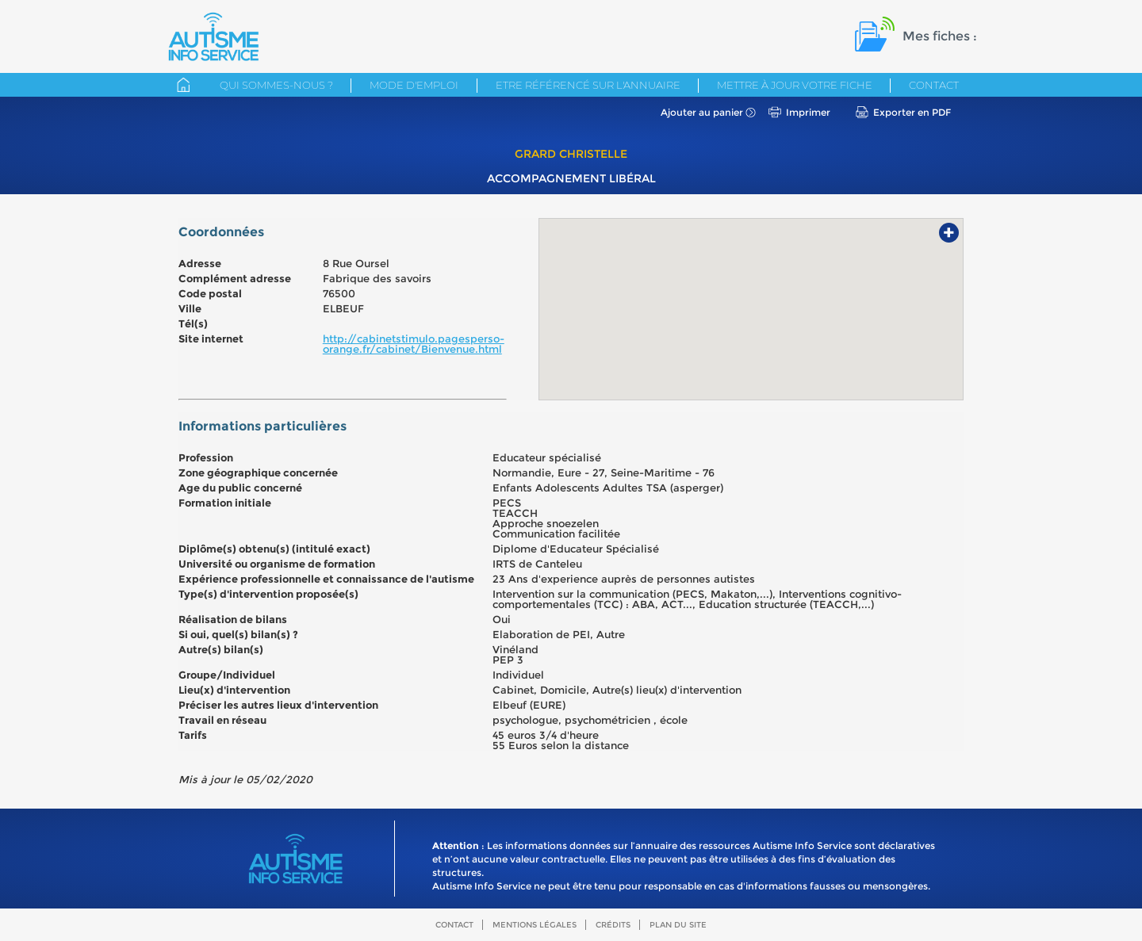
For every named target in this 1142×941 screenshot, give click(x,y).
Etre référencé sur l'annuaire (588, 84)
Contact (934, 84)
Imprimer (808, 112)
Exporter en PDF (912, 112)
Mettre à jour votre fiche (794, 84)
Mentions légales (534, 925)
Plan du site (678, 925)
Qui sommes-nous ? (276, 84)
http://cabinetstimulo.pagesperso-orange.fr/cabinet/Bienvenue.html (413, 343)
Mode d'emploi (414, 84)
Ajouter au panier (702, 112)
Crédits (613, 925)
